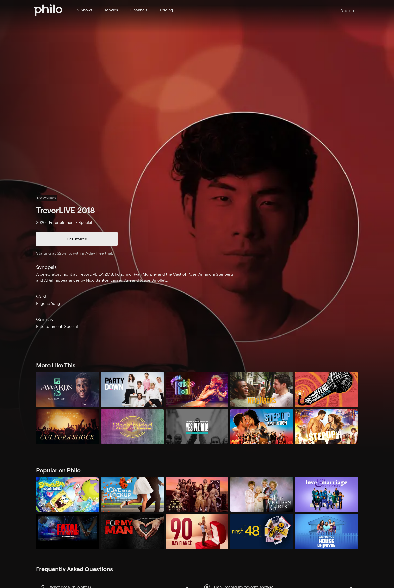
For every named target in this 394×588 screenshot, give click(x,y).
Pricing (166, 9)
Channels (138, 9)
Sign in (347, 10)
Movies (111, 9)
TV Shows (83, 9)
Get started (77, 238)
